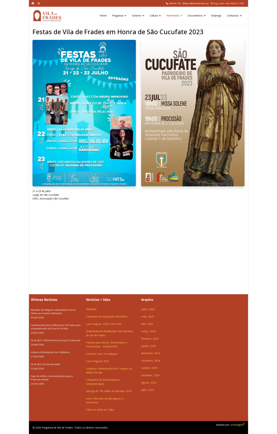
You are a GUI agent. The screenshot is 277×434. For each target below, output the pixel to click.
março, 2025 (148, 331)
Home (103, 15)
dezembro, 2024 (150, 353)
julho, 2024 (147, 389)
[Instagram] (39, 3)
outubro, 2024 (149, 368)
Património (172, 15)
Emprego (216, 15)
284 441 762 (175, 3)
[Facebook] (33, 3)
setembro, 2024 (150, 375)
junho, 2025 (148, 309)
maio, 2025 (147, 316)
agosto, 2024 (148, 382)
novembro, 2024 (150, 360)
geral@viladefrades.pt (197, 3)
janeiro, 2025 (148, 346)
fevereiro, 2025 (149, 338)
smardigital (237, 424)
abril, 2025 (147, 324)
